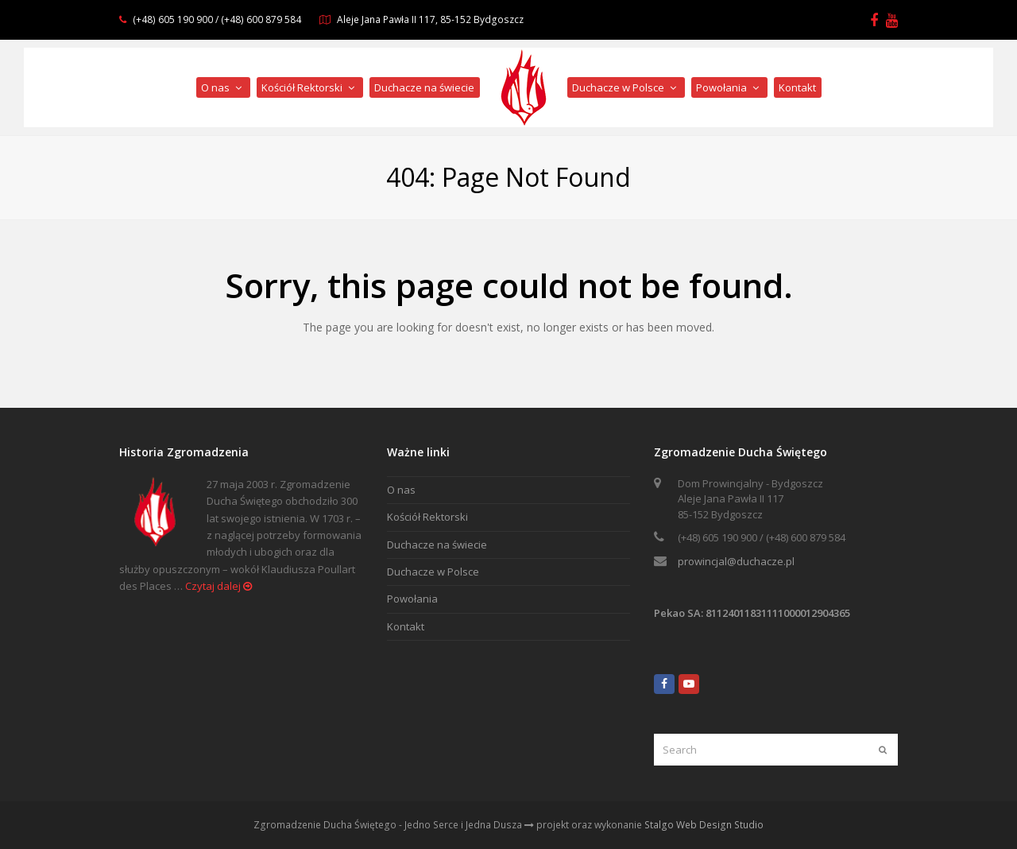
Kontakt (405, 626)
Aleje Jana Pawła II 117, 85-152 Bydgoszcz (430, 19)
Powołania (412, 598)
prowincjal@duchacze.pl (736, 561)
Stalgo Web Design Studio (704, 825)
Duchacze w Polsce (433, 571)
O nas (401, 490)
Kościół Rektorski (427, 517)
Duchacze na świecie (437, 544)
